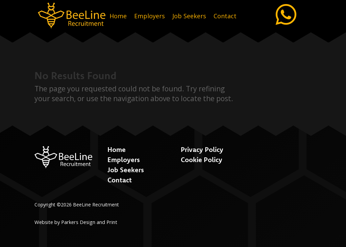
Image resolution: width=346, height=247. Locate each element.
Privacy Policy (202, 149)
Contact (225, 17)
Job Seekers (189, 17)
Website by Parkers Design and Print (75, 222)
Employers (149, 17)
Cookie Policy (201, 159)
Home (118, 17)
